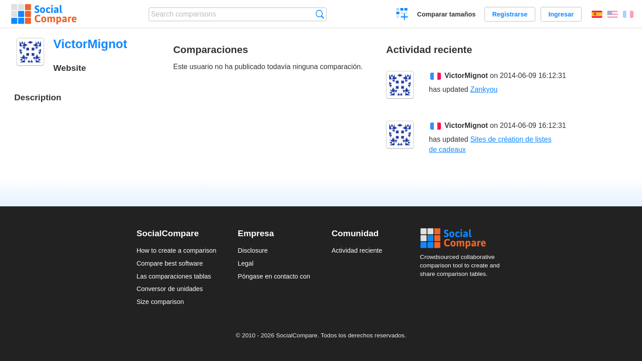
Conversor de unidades (169, 288)
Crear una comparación (402, 15)
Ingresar (561, 14)
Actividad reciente (357, 250)
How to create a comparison (176, 250)
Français (628, 14)
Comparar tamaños (446, 14)
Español (597, 14)
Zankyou (484, 89)
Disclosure (253, 250)
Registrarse (509, 14)
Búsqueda (320, 14)
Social (463, 238)
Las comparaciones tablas (173, 276)
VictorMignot (466, 75)
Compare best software (169, 263)
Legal (245, 263)
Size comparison (160, 301)
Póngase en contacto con (274, 276)
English (612, 14)
